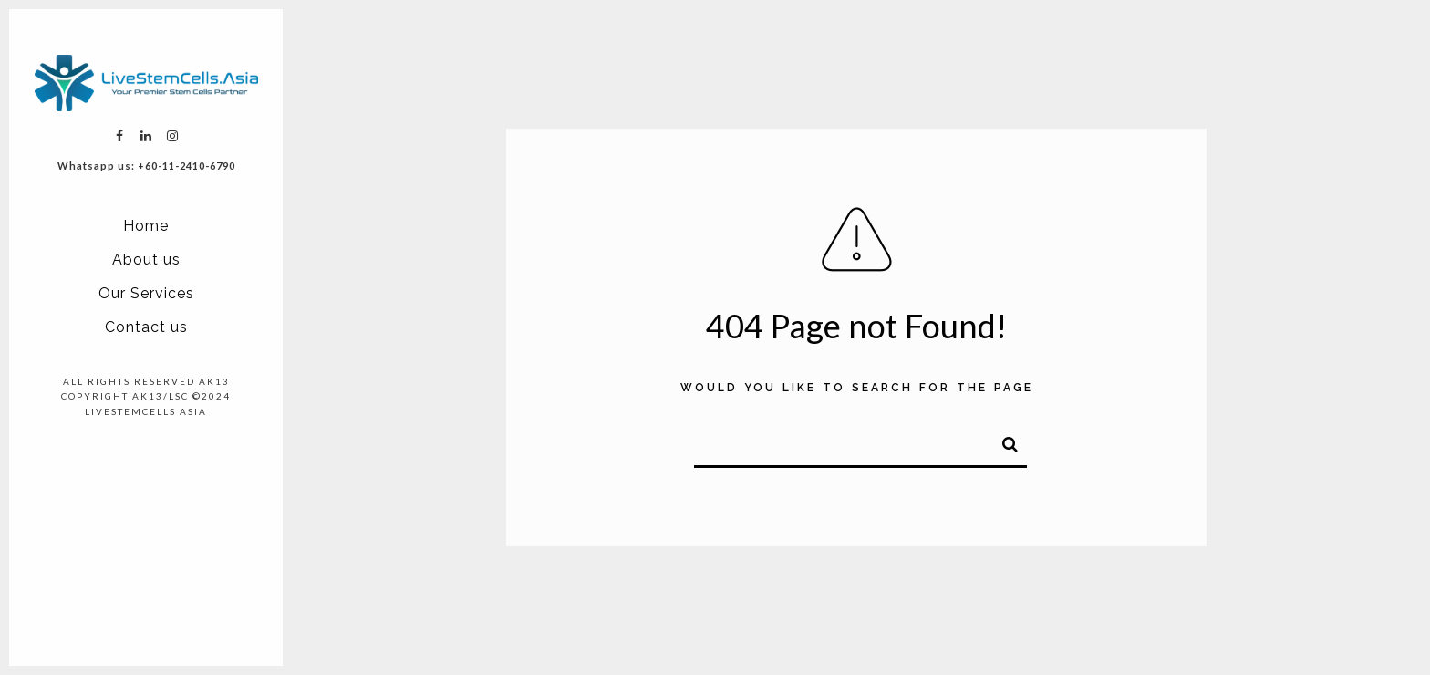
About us (146, 259)
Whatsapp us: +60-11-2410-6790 (146, 165)
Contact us (146, 327)
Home (146, 225)
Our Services (146, 293)
